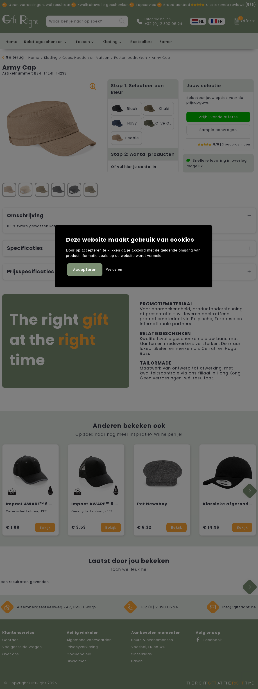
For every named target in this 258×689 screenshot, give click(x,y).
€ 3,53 (78, 527)
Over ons (10, 654)
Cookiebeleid (79, 654)
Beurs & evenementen (152, 639)
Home (33, 57)
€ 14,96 (211, 527)
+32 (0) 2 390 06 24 (164, 24)
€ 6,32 (144, 527)
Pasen (137, 661)
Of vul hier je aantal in (133, 166)
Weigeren (114, 269)
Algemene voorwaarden (89, 639)
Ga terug (15, 57)
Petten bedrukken (130, 57)
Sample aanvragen (218, 129)
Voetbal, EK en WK (148, 646)
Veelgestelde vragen (22, 646)
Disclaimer (76, 661)
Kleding (110, 41)
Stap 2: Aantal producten (143, 154)
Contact (10, 639)
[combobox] (82, 21)
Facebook (209, 639)
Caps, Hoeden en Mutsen (85, 57)
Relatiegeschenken (43, 41)
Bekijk (45, 527)
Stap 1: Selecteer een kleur (137, 88)
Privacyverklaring (82, 646)
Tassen (82, 41)
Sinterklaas (141, 654)
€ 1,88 (13, 527)
